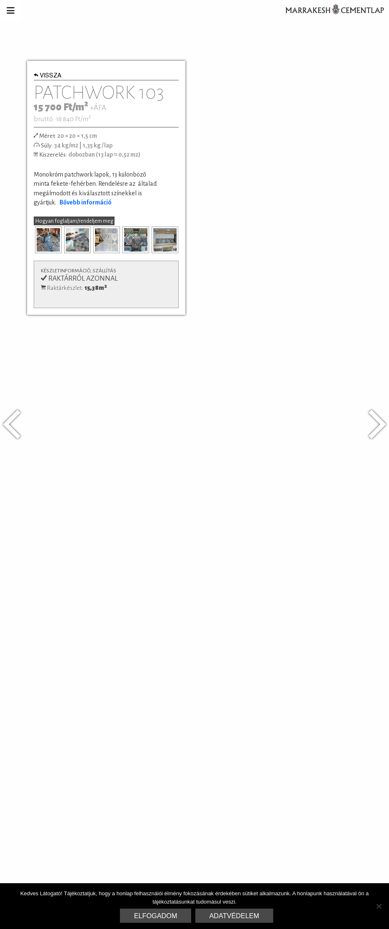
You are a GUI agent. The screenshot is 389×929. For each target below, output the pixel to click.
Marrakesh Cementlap (330, 10)
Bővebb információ (86, 202)
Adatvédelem (234, 915)
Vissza (47, 76)
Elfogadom (155, 915)
